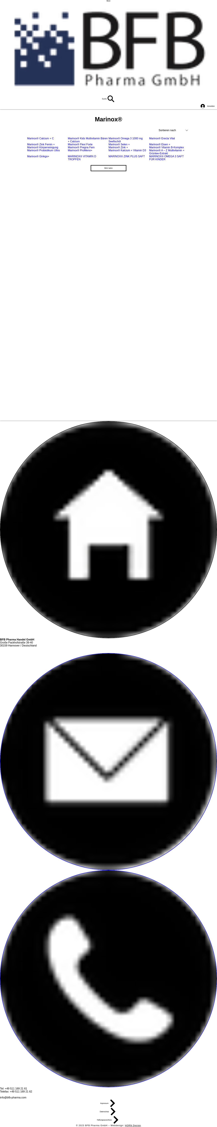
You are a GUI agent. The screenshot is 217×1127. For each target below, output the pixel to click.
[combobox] (173, 130)
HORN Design (133, 1125)
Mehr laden (108, 168)
